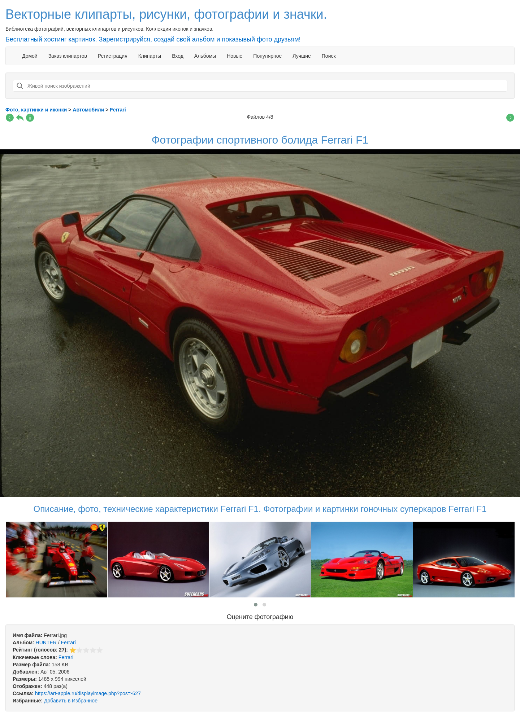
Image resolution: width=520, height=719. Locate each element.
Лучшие (301, 56)
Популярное (267, 56)
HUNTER (46, 642)
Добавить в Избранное (71, 700)
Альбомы (205, 56)
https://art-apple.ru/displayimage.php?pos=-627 (88, 693)
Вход (177, 56)
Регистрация (112, 56)
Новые (234, 56)
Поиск (329, 56)
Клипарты (149, 56)
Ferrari (68, 642)
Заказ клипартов (67, 56)
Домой (30, 56)
